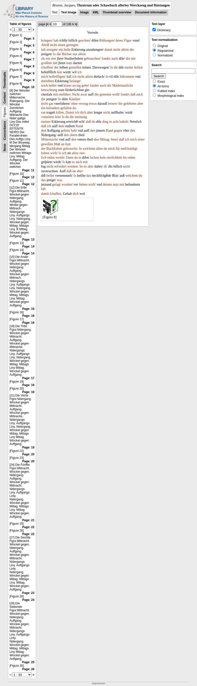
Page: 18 (28, 385)
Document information (151, 12)
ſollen (60, 112)
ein (61, 49)
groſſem (46, 63)
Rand (79, 126)
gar (51, 103)
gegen (118, 130)
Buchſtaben (54, 148)
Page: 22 (28, 527)
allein (125, 49)
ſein (59, 72)
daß (68, 76)
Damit (70, 112)
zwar (84, 94)
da (76, 157)
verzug (83, 103)
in (110, 121)
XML (96, 12)
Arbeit (138, 67)
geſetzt (65, 130)
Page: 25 (28, 662)
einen (61, 45)
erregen (51, 49)
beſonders (53, 108)
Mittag (104, 139)
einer (141, 139)
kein (103, 157)
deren (119, 40)
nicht (53, 45)
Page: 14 (28, 246)
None (4, 147)
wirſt (53, 153)
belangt (74, 81)
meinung (81, 117)
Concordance (4, 130)
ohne (74, 103)
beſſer (50, 175)
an (74, 85)
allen (99, 148)
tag (79, 85)
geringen (72, 45)
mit (133, 58)
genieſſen (75, 67)
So (81, 166)
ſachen (94, 157)
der (56, 67)
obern (74, 135)
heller (53, 85)
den (43, 130)
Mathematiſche (122, 85)
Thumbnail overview (117, 12)
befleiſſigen (57, 76)
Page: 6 (29, 52)
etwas (93, 103)
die (132, 49)
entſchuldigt (129, 148)
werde (60, 157)
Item (114, 139)
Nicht (76, 94)
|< (47, 24)
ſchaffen (46, 67)
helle (67, 49)
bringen (46, 40)
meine (129, 67)
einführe (64, 94)
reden (51, 157)
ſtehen (83, 184)
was (59, 180)
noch (44, 85)
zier (53, 58)
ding (105, 121)
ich (79, 72)
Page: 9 (29, 80)
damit (108, 49)
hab (55, 40)
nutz (69, 63)
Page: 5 (29, 38)
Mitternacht (49, 139)
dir (116, 67)
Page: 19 (28, 447)
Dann (69, 157)
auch (114, 58)
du (67, 117)
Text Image (68, 12)
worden (67, 184)
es (73, 162)
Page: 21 (28, 520)
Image (84, 12)
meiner (46, 121)
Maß (57, 144)
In (80, 148)
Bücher (67, 54)
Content (4, 97)
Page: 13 (28, 239)
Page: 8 (29, 66)
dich (83, 112)
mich (44, 76)
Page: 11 (28, 170)
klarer (68, 85)
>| (76, 24)
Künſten (74, 99)
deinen (107, 184)
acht (115, 121)
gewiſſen (47, 144)
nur (75, 54)
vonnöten (47, 117)
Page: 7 (29, 59)
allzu (75, 153)
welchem (89, 148)
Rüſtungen (106, 40)
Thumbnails (4, 80)
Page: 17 (28, 378)
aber (140, 103)
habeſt (123, 121)
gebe (85, 85)
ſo (54, 54)
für (118, 148)
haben (45, 153)
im (125, 157)
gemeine (105, 94)
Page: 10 (28, 87)
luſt (43, 49)
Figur (127, 40)
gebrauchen (92, 58)
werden (72, 166)
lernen (112, 103)
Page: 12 (28, 177)
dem (61, 126)
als (43, 58)
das (88, 175)
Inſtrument (127, 76)
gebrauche (70, 148)
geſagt (56, 184)
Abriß (45, 45)
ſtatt (68, 144)
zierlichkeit (114, 157)
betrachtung (49, 90)
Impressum (98, 683)
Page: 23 (28, 593)
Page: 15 (28, 309)
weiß (115, 94)
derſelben (47, 81)
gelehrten (129, 103)
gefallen (66, 108)
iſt (105, 166)
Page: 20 (28, 454)
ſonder (106, 58)
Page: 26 (28, 669)
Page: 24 (28, 600)
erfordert (60, 166)
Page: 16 (28, 316)
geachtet (84, 40)
